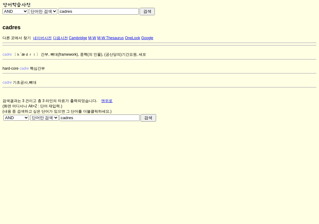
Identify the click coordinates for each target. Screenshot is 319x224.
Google (147, 38)
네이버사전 (42, 38)
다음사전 (60, 38)
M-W (92, 38)
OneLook (132, 38)
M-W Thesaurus (110, 38)
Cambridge (78, 38)
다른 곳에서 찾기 (16, 38)
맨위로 (106, 101)
